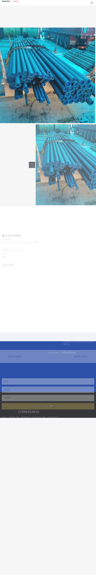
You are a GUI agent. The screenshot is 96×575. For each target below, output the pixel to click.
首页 (13, 284)
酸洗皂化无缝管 (32, 284)
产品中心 (20, 284)
